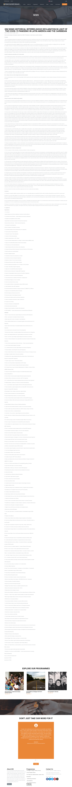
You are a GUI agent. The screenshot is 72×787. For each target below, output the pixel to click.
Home (24, 4)
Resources (42, 4)
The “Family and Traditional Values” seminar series (35, 774)
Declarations (28, 776)
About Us (29, 4)
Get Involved (58, 4)
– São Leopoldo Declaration (31, 782)
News (47, 4)
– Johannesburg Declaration (31, 778)
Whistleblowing (29, 785)
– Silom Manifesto (29, 780)
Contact (52, 4)
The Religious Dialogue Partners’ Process (33, 770)
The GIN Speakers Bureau (30, 772)
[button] (66, 1)
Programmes (35, 4)
